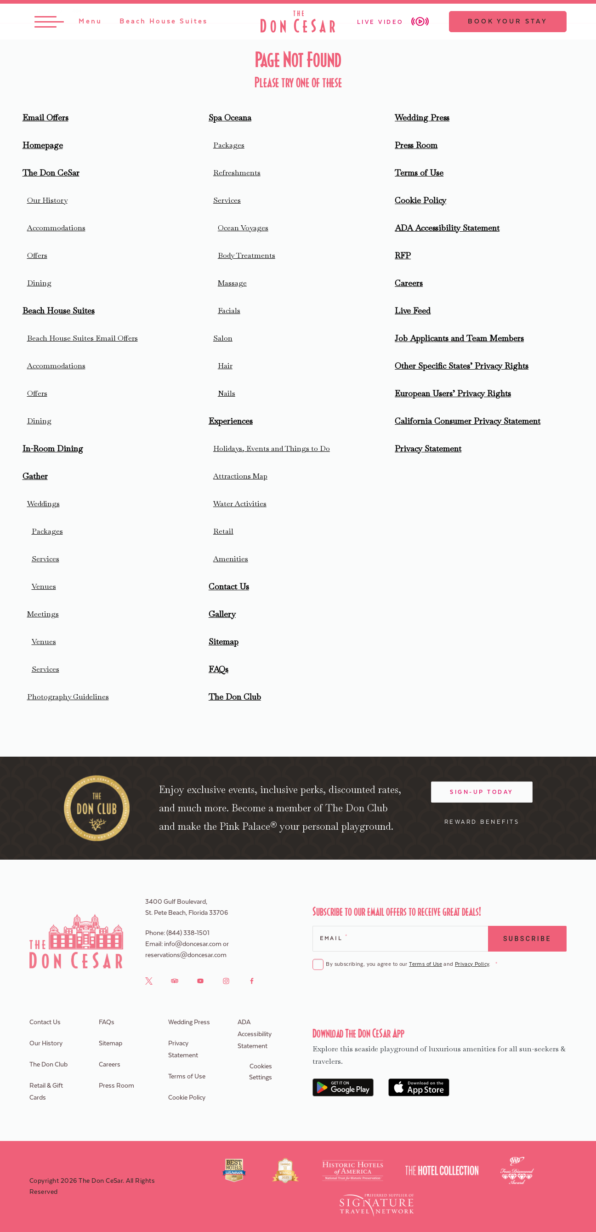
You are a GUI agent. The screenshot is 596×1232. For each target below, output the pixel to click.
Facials (229, 310)
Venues (44, 586)
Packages (47, 531)
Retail (223, 531)
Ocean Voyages (243, 228)
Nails (226, 393)
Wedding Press (422, 117)
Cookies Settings (260, 1072)
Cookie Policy (420, 200)
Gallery (222, 614)
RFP (403, 255)
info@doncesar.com (192, 944)
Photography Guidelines (68, 697)
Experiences (231, 421)
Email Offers (45, 117)
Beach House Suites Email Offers (82, 338)
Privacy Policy (472, 964)
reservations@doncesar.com (186, 955)
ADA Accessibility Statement (447, 227)
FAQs (218, 669)
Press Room (416, 145)
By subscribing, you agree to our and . (411, 965)
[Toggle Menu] (68, 21)
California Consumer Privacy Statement (467, 421)
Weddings (43, 503)
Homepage (43, 145)
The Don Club (235, 696)
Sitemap (223, 641)
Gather (35, 476)
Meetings (43, 614)
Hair (225, 366)
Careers (409, 283)
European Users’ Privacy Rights (453, 393)
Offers (37, 255)
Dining (39, 283)
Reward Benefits (482, 822)
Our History (47, 200)
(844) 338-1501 (188, 933)
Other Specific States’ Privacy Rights (461, 365)
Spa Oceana (230, 117)
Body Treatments (246, 255)
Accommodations (56, 228)
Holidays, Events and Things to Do (271, 448)
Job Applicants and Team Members (459, 338)
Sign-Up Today (482, 792)
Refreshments (237, 172)
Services (45, 559)
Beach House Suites (59, 310)
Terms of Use (419, 172)
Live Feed (413, 310)
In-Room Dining (53, 448)
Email (333, 937)
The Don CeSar (51, 172)
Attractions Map (240, 476)
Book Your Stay (508, 21)
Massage (232, 283)
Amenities (230, 559)
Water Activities (240, 503)
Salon (223, 338)
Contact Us (229, 586)
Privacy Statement (428, 448)
